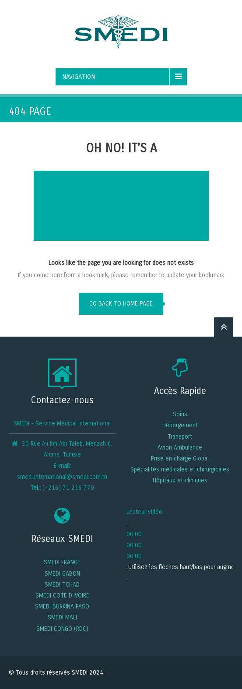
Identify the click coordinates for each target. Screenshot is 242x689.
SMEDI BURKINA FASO (62, 606)
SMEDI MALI (62, 617)
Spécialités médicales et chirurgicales (179, 469)
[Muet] (127, 569)
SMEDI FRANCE (62, 562)
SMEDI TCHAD (62, 584)
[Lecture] (127, 525)
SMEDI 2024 (87, 672)
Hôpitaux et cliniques (180, 480)
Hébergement (180, 425)
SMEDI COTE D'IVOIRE (62, 595)
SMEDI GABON (62, 573)
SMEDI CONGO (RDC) (62, 629)
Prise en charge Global (180, 458)
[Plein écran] (127, 580)
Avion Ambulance (180, 447)
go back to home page (121, 303)
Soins (180, 414)
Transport (180, 436)
